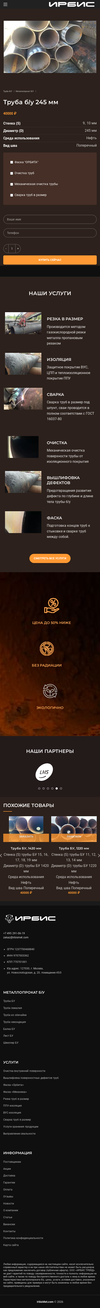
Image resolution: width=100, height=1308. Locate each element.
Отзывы (8, 1196)
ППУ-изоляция (12, 1105)
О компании (10, 1210)
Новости (8, 1203)
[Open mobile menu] (5, 4)
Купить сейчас (50, 260)
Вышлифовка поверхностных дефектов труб (31, 1077)
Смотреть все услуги (50, 558)
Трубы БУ (9, 1001)
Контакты (9, 1231)
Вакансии (9, 1224)
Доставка (9, 1175)
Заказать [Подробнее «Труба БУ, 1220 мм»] (74, 836)
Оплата (7, 1189)
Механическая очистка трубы (36, 184)
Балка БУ (9, 1029)
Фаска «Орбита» (13, 1084)
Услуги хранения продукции (20, 1126)
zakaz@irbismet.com (16, 937)
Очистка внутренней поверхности (24, 1070)
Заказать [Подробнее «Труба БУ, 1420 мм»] (26, 836)
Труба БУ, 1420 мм (26, 849)
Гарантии (9, 1182)
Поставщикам (12, 1161)
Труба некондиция (14, 1022)
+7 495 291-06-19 (14, 933)
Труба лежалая (12, 1008)
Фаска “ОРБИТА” (26, 162)
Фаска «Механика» (15, 1091)
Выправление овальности (19, 1133)
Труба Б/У (8, 91)
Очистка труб (24, 173)
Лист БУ (8, 1035)
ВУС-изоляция (12, 1112)
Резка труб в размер (16, 1098)
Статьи (7, 1217)
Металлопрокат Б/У (25, 91)
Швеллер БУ (11, 1042)
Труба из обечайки (15, 1015)
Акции (7, 1168)
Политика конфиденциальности (23, 1238)
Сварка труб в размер (31, 195)
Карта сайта (11, 1245)
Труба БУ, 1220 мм (74, 849)
